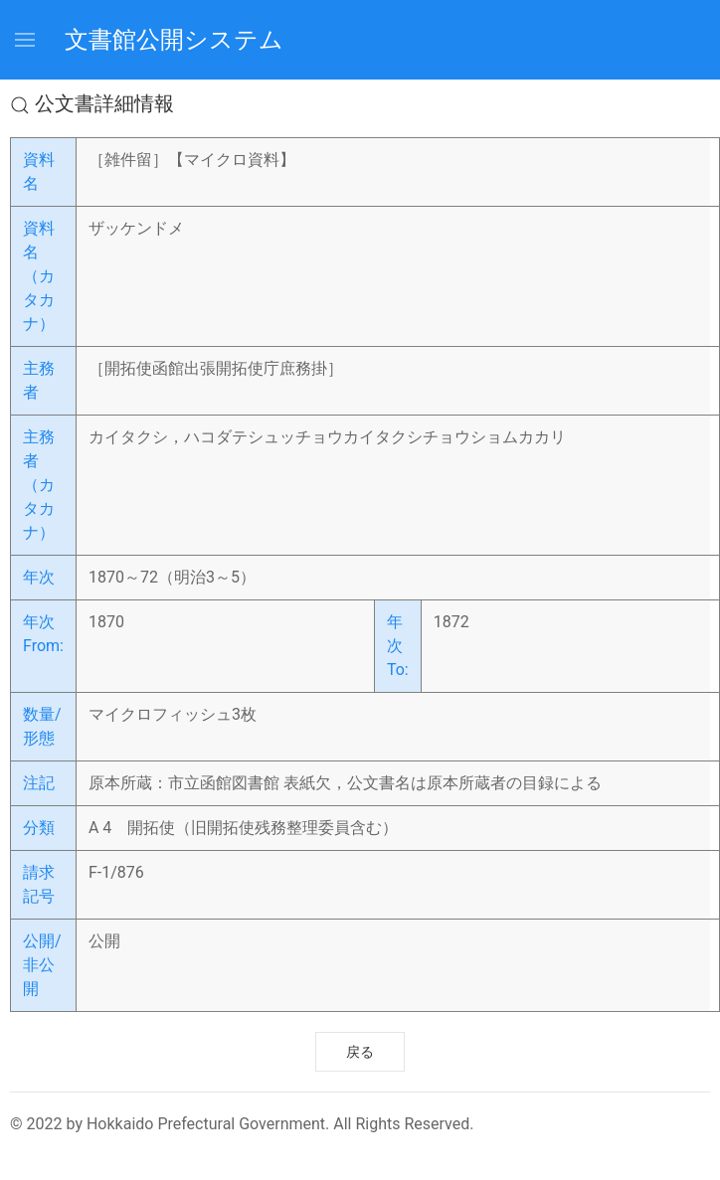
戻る (360, 1052)
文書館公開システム (174, 40)
